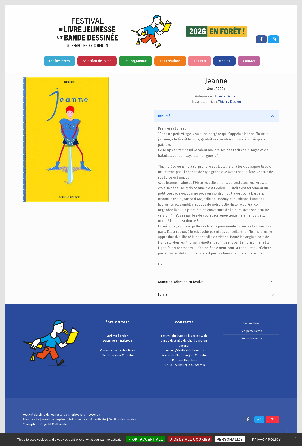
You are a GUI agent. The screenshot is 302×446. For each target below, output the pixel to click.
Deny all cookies (190, 439)
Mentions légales (53, 419)
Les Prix (200, 61)
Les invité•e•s (59, 61)
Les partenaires (251, 331)
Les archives (251, 323)
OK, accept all (145, 439)
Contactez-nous (251, 338)
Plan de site (31, 419)
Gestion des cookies (122, 419)
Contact (249, 61)
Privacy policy (266, 439)
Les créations (170, 61)
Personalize (230, 439)
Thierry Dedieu (225, 96)
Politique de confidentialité (87, 419)
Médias (224, 61)
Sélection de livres (97, 61)
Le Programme (135, 61)
